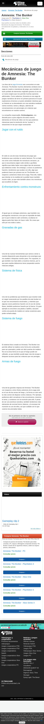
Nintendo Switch (29, 644)
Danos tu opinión (22, 422)
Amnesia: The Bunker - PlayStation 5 (18, 590)
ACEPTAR (22, 722)
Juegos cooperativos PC (10, 665)
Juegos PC (27, 655)
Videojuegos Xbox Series (32, 651)
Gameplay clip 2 (10, 521)
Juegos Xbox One (29, 653)
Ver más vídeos (35, 528)
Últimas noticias (29, 641)
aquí (41, 720)
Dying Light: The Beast (31, 677)
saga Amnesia (17, 84)
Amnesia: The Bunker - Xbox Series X (19, 603)
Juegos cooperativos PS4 (10, 648)
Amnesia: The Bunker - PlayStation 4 (18, 564)
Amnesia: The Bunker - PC (14, 551)
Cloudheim (27, 665)
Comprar (21, 559)
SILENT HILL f (28, 663)
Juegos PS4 (27, 648)
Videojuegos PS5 (29, 646)
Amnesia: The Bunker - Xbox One (17, 577)
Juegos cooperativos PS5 (10, 646)
